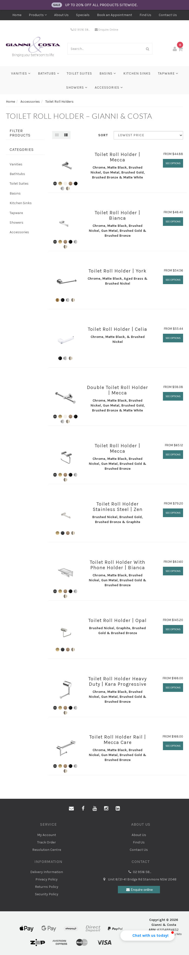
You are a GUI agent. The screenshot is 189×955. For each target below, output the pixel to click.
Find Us (145, 15)
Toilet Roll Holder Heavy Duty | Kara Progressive (117, 681)
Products (38, 15)
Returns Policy (46, 887)
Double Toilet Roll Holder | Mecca (117, 390)
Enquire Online (106, 29)
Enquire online (139, 889)
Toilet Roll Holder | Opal (117, 620)
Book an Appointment (114, 15)
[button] (147, 935)
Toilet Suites (79, 73)
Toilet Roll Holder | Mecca (117, 157)
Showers (76, 87)
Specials (83, 15)
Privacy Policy (46, 879)
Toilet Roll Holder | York (117, 271)
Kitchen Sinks (137, 73)
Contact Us (168, 15)
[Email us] (71, 809)
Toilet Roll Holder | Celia (117, 329)
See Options (173, 163)
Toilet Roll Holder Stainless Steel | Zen (117, 506)
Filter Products (20, 133)
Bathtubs (48, 73)
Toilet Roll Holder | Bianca (117, 215)
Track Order (46, 842)
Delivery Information (46, 872)
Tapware (168, 73)
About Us (61, 15)
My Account (46, 835)
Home (16, 15)
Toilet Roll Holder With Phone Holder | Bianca (117, 564)
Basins (107, 73)
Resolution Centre (46, 850)
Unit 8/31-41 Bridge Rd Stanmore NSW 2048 (138, 879)
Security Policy (46, 894)
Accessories (109, 87)
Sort (103, 135)
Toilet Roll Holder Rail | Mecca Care (117, 739)
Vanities (21, 73)
